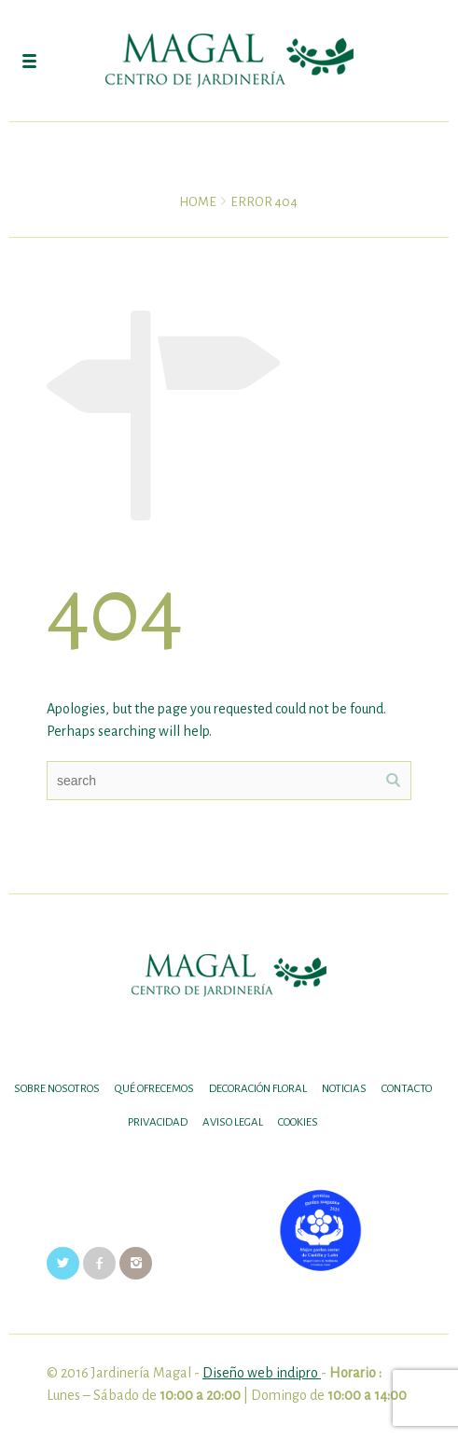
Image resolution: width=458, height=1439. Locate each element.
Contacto (407, 1089)
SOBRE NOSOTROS (57, 1089)
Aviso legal (232, 1122)
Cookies (298, 1122)
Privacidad (157, 1122)
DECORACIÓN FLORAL (258, 1089)
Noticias (344, 1089)
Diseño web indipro (261, 1372)
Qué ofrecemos (154, 1089)
